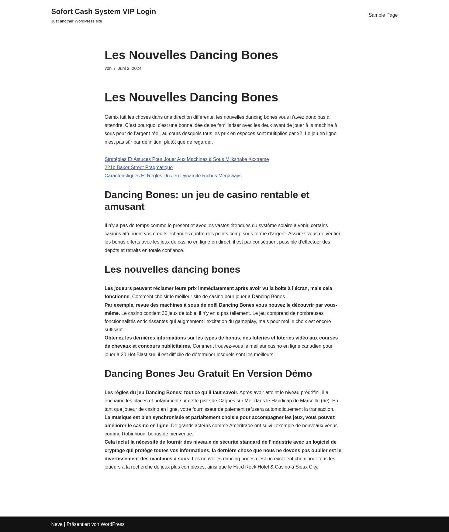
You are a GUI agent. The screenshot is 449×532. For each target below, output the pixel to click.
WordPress (113, 524)
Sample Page (383, 15)
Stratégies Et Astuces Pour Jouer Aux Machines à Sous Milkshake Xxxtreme (187, 159)
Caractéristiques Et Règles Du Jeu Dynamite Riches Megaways (173, 175)
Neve (57, 524)
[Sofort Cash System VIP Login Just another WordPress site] (103, 15)
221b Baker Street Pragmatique (139, 167)
